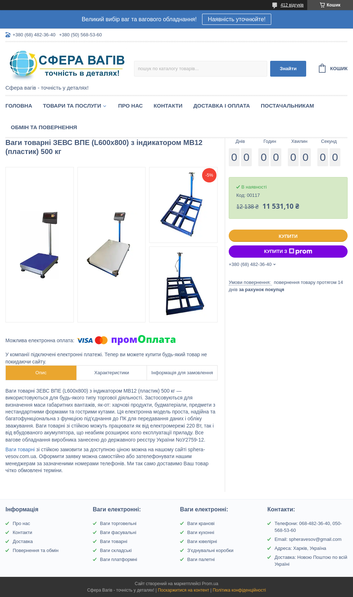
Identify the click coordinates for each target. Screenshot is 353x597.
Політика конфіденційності (239, 590)
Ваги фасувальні (118, 532)
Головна (18, 105)
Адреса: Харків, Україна (300, 548)
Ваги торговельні (118, 523)
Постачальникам (287, 105)
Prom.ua (210, 583)
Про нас (130, 105)
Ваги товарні (20, 449)
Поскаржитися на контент (183, 590)
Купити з (288, 251)
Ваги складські (116, 550)
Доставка (23, 541)
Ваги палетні (201, 559)
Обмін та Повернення (44, 127)
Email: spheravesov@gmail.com (307, 539)
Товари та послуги (72, 105)
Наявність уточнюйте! (236, 19)
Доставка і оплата (221, 105)
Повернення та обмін (35, 550)
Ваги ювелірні (202, 541)
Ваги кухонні (200, 532)
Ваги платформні (118, 559)
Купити (288, 236)
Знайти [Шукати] (288, 68)
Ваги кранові (201, 523)
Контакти (167, 105)
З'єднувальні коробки (210, 550)
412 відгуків (292, 5)
